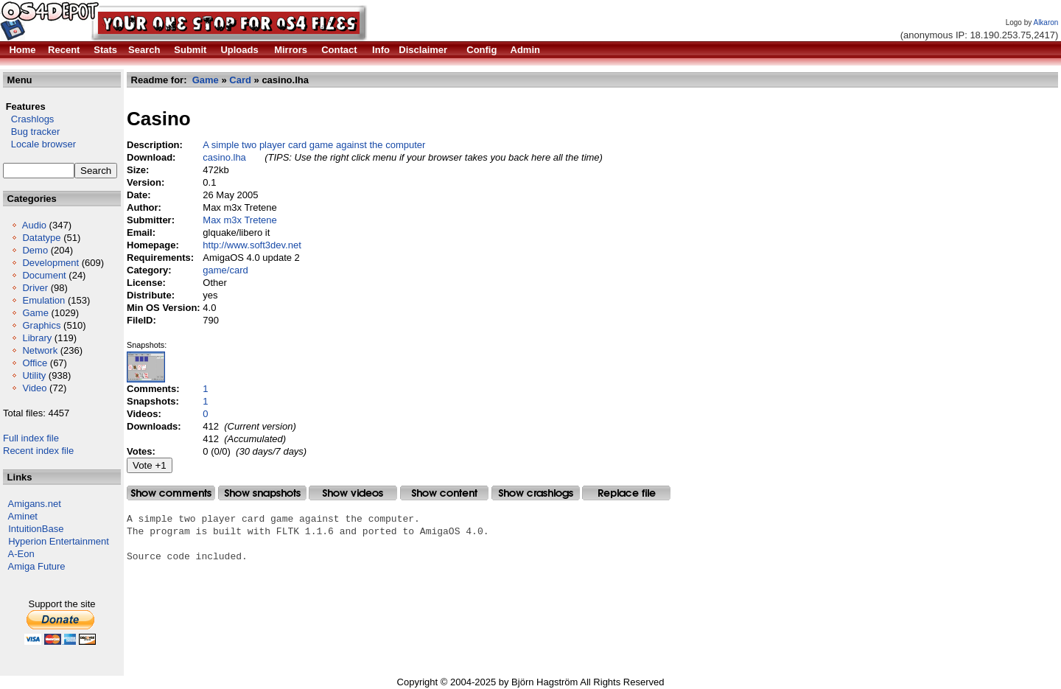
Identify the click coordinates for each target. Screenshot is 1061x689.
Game (35, 312)
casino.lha (224, 157)
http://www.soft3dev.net (252, 245)
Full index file (31, 438)
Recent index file (38, 450)
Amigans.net (34, 503)
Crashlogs (28, 119)
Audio (34, 225)
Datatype (41, 237)
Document (44, 275)
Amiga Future (37, 566)
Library (37, 337)
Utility (34, 375)
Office (34, 362)
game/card (225, 270)
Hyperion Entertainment (58, 541)
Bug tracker (31, 131)
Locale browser (39, 144)
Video (34, 388)
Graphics (41, 325)
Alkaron (1045, 22)
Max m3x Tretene (239, 219)
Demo (35, 250)
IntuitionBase (35, 528)
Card (240, 79)
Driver (35, 287)
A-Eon (21, 553)
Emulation (43, 300)
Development (50, 262)
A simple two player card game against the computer (314, 144)
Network (39, 350)
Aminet (23, 516)
